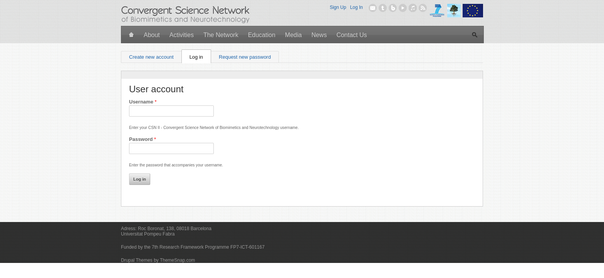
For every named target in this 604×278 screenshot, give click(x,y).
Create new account (151, 57)
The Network (220, 35)
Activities (181, 35)
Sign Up (338, 7)
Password (142, 139)
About (152, 35)
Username (143, 102)
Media (293, 35)
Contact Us (351, 35)
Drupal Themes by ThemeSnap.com (158, 260)
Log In (356, 7)
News (319, 35)
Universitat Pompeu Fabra (147, 234)
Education (261, 35)
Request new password (245, 57)
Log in (200, 55)
